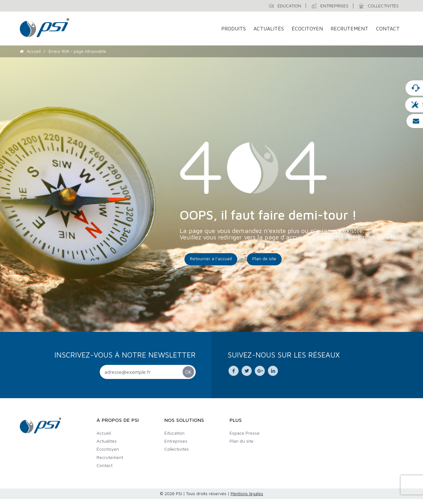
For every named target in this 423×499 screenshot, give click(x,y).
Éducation (174, 433)
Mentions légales (247, 493)
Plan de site (264, 258)
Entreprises (175, 441)
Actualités (269, 28)
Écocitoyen (307, 28)
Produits (233, 28)
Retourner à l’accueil (211, 258)
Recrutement (349, 28)
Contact (388, 28)
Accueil (34, 51)
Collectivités (176, 449)
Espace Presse (245, 433)
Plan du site (242, 441)
